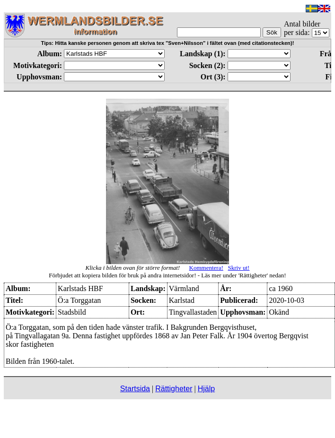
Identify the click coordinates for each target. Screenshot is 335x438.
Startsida (135, 389)
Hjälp (206, 389)
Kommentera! (206, 267)
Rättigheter (173, 389)
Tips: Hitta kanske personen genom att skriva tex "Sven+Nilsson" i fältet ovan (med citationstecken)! (167, 43)
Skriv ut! (239, 267)
